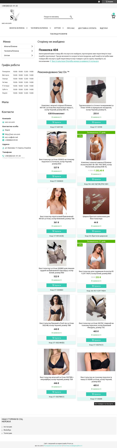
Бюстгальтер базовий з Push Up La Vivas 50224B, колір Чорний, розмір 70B (57, 324)
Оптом (57, 28)
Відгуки (104, 28)
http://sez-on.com (12, 134)
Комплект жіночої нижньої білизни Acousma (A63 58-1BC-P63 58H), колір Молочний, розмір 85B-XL (96, 164)
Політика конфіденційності (72, 445)
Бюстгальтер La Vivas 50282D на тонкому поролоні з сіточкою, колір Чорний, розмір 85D (56, 161)
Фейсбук (7, 430)
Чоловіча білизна (39, 28)
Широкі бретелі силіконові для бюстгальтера (96, 217)
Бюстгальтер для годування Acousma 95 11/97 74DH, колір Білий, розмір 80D (96, 272)
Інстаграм (8, 427)
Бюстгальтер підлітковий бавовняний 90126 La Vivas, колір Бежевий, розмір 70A (56, 217)
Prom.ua (70, 443)
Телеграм (8, 433)
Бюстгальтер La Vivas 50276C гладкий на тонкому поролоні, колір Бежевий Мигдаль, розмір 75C (96, 325)
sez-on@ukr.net (11, 137)
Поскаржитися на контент (53, 445)
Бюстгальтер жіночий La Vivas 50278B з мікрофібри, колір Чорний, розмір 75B (56, 378)
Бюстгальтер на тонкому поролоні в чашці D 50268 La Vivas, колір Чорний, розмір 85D (96, 379)
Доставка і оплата (87, 28)
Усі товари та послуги (104, 404)
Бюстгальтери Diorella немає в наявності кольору (75, 61)
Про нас (71, 28)
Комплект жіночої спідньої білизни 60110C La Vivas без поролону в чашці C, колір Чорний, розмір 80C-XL (56, 107)
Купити (58, 122)
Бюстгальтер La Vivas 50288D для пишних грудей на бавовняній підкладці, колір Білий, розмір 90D (56, 270)
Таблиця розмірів (58, 34)
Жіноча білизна (16, 28)
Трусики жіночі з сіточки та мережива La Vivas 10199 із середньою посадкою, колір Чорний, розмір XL (96, 107)
